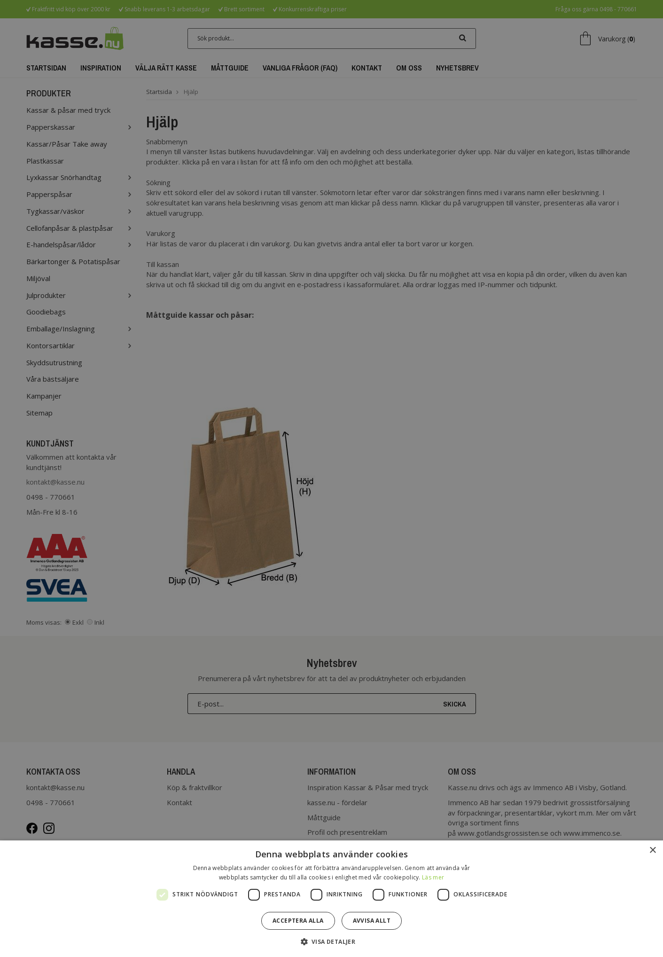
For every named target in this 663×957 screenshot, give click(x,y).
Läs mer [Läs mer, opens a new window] (433, 877)
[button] (332, 941)
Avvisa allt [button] (371, 921)
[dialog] (331, 478)
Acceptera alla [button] (298, 921)
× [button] (652, 850)
